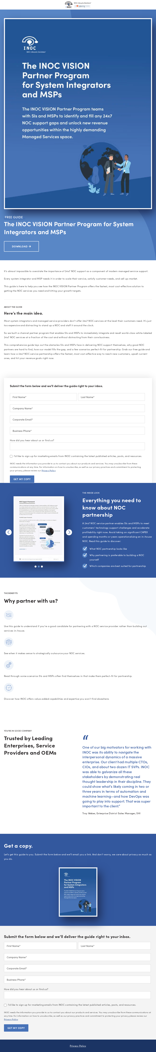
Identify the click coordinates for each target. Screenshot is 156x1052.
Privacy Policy (48, 470)
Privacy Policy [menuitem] (78, 1045)
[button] (35, 566)
